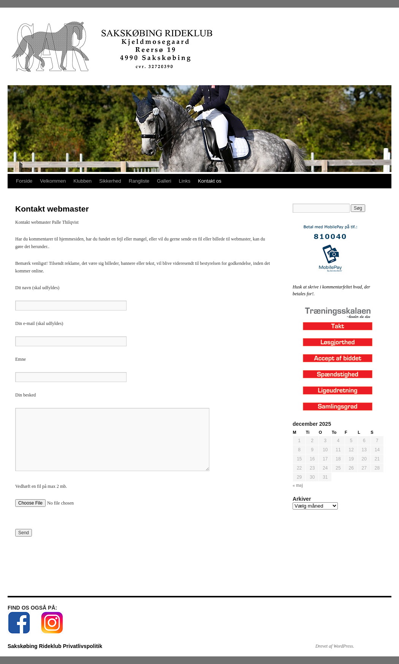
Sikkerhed (110, 181)
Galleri (164, 181)
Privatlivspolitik (82, 646)
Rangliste (139, 181)
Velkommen (53, 181)
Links (184, 181)
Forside (24, 181)
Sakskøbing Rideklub (35, 646)
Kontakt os (209, 181)
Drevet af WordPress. (334, 646)
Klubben (82, 181)
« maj (298, 485)
